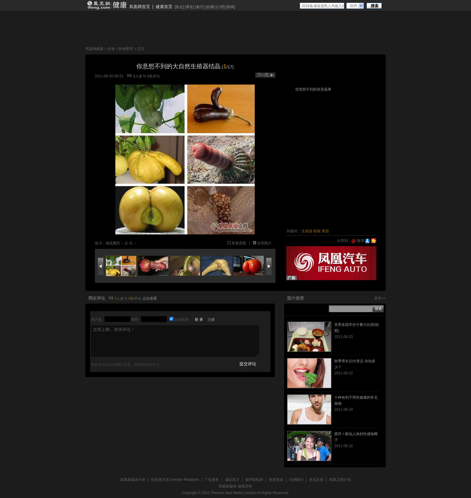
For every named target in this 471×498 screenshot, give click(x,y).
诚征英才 (232, 480)
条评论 (153, 76)
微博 (357, 241)
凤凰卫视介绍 (340, 480)
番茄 (325, 231)
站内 (353, 6)
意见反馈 (316, 480)
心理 (220, 7)
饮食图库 (126, 49)
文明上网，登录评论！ (175, 341)
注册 (211, 319)
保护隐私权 (254, 480)
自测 (210, 7)
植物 (317, 231)
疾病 (230, 7)
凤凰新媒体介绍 (132, 480)
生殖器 (307, 231)
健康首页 (164, 6)
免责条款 (276, 480)
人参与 (139, 76)
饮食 (111, 49)
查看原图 (239, 243)
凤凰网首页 (139, 6)
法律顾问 (296, 480)
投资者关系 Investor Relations (175, 480)
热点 (179, 7)
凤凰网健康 (94, 49)
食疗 (199, 7)
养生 (189, 7)
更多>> (380, 298)
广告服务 (212, 480)
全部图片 (264, 243)
